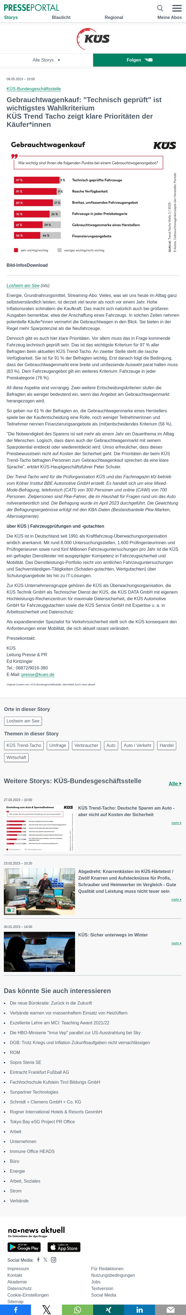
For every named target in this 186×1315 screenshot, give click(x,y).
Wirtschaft (16, 757)
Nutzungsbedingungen (113, 1275)
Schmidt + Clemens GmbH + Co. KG (45, 1102)
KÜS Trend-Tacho (24, 745)
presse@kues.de (37, 674)
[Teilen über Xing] (108, 1310)
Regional (114, 17)
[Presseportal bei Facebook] (37, 1260)
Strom (16, 1191)
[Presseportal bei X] (44, 1260)
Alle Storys (46, 60)
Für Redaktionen (107, 1268)
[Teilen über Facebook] (15, 1310)
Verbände (19, 1201)
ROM (15, 1052)
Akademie (17, 1282)
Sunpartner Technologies (34, 1092)
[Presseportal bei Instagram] (52, 1259)
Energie (17, 1171)
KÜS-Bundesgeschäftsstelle (34, 89)
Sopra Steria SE (25, 1062)
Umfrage (57, 745)
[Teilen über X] (46, 1310)
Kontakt (14, 1275)
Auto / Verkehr (137, 745)
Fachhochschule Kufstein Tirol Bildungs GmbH (55, 1082)
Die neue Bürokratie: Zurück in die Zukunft (51, 1003)
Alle (175, 783)
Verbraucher (86, 745)
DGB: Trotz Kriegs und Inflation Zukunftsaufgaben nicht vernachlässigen (80, 1042)
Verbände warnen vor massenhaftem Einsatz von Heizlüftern (69, 1013)
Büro (14, 1161)
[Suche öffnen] (160, 8)
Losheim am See (23, 285)
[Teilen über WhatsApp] (77, 1310)
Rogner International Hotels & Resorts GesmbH (56, 1112)
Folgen (139, 60)
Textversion (102, 1288)
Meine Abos (170, 17)
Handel (167, 745)
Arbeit (15, 1131)
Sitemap (15, 1301)
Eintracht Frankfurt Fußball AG (39, 1072)
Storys (11, 17)
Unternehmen (23, 1141)
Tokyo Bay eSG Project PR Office (42, 1121)
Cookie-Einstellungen (28, 1295)
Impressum (18, 1268)
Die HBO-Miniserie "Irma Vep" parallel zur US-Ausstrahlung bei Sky (75, 1032)
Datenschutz (19, 1288)
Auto (111, 745)
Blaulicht (61, 17)
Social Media (103, 1295)
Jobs (96, 1282)
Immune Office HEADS (32, 1151)
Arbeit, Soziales (25, 1181)
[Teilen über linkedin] (139, 1310)
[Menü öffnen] (177, 8)
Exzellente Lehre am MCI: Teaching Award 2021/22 (59, 1023)
